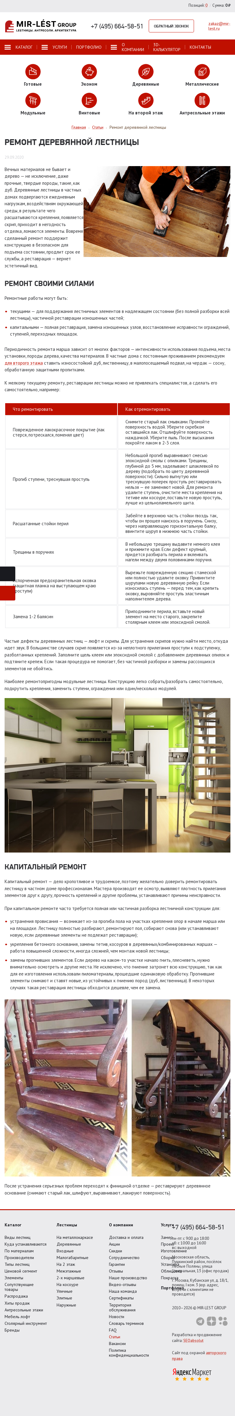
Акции (114, 1244)
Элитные (64, 1298)
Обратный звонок (171, 26)
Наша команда (123, 1291)
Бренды (12, 1330)
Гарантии (117, 1264)
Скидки (115, 1251)
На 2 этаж (66, 1264)
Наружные (66, 1305)
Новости (116, 1316)
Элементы (14, 1277)
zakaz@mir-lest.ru (219, 26)
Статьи (114, 1337)
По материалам (19, 1251)
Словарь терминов (126, 1323)
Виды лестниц (18, 1237)
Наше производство (128, 1277)
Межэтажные (69, 1271)
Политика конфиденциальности (129, 1352)
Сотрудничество (124, 1257)
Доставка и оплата (126, 1237)
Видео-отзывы (122, 1284)
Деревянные (69, 1244)
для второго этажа (24, 363)
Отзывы (116, 1271)
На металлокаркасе (75, 1237)
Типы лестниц (17, 1264)
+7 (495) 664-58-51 (117, 26)
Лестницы (67, 1225)
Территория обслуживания (122, 1307)
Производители (19, 1257)
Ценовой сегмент (21, 1271)
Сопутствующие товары (19, 1287)
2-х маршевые (70, 1277)
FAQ (113, 1330)
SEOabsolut (193, 1340)
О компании (121, 1225)
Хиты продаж (17, 1303)
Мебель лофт (17, 1316)
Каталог (13, 1225)
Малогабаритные (72, 1257)
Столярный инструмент (26, 1323)
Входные (65, 1251)
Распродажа (16, 1296)
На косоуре (67, 1284)
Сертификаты (121, 1298)
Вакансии (117, 1343)
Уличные (65, 1291)
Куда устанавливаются (26, 1244)
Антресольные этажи (24, 1310)
